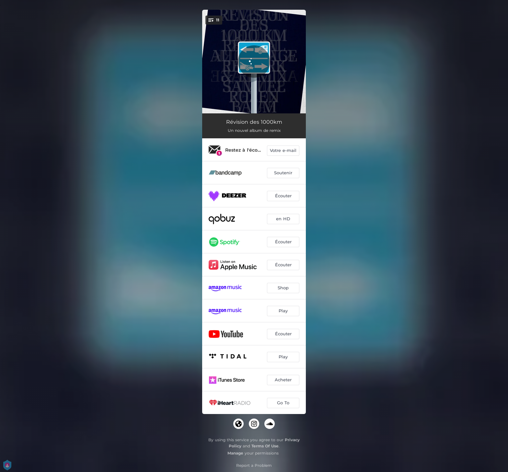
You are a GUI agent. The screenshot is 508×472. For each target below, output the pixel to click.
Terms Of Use (265, 445)
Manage (235, 453)
